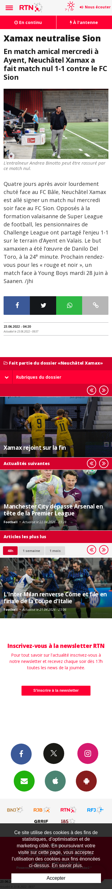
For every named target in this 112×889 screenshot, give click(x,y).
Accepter (56, 878)
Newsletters (24, 781)
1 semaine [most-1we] (31, 550)
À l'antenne (84, 22)
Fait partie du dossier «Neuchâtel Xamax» (53, 363)
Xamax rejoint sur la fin (35, 447)
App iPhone (55, 781)
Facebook (21, 754)
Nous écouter (98, 7)
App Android (86, 781)
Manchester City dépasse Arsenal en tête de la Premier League (53, 510)
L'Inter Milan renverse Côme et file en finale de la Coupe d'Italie (55, 597)
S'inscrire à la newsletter (56, 690)
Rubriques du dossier (32, 377)
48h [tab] (10, 550)
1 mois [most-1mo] (55, 550)
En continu (28, 22)
